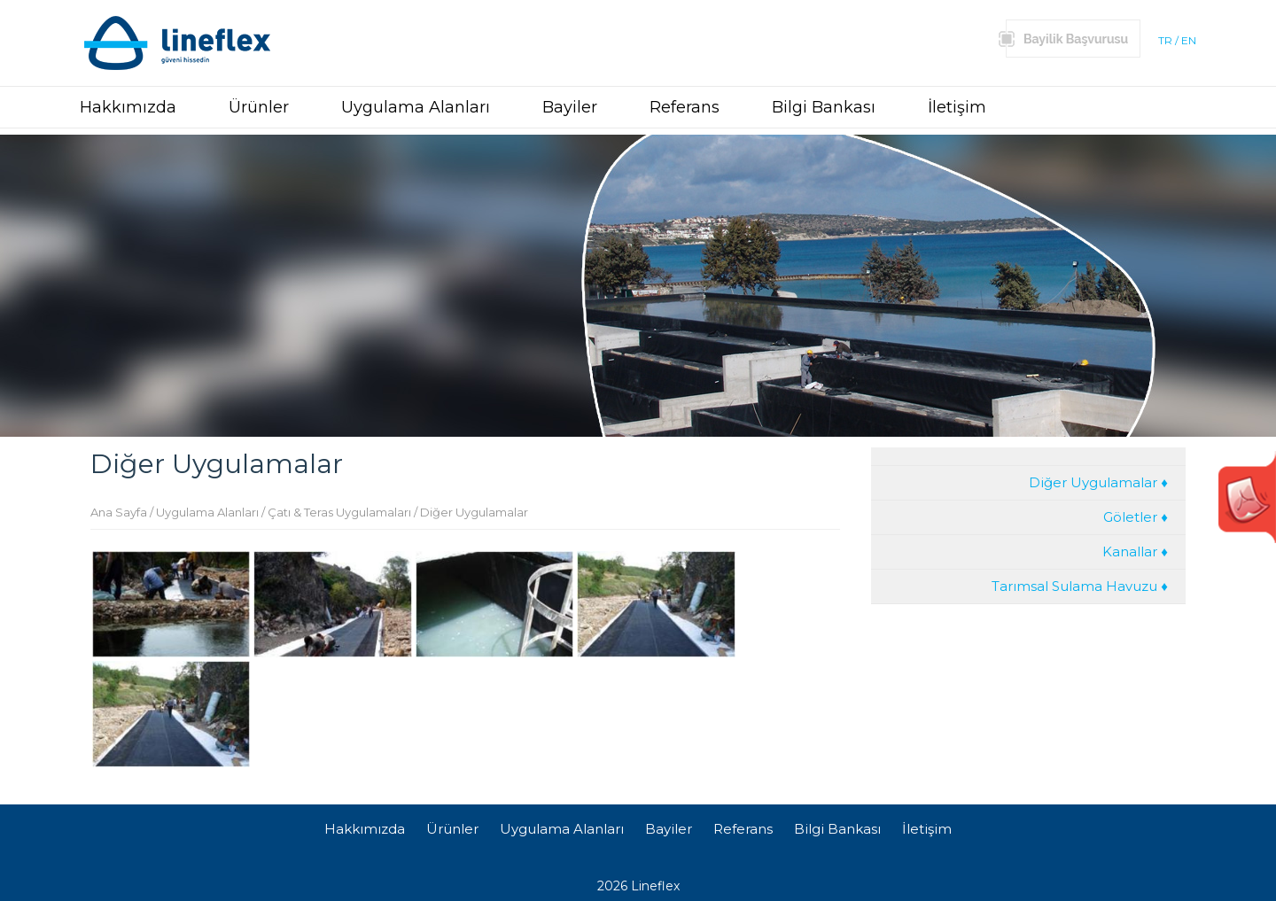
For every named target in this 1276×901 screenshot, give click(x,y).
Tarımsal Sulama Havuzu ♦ (1080, 586)
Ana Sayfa (118, 512)
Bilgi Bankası (823, 107)
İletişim (957, 107)
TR (1165, 40)
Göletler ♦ (1135, 517)
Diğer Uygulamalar (474, 512)
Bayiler (569, 107)
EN (1188, 40)
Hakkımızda (128, 107)
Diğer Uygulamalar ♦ (1098, 482)
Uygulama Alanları (415, 107)
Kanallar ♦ (1135, 551)
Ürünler (259, 107)
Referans (685, 107)
